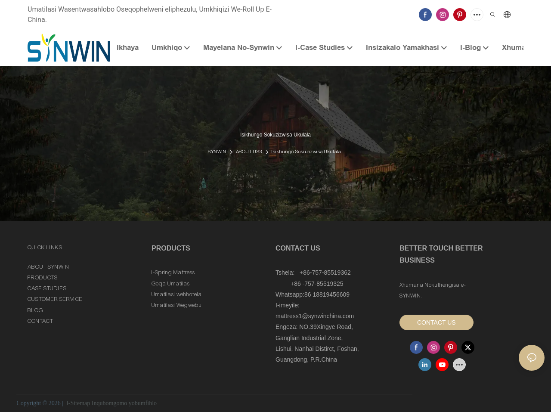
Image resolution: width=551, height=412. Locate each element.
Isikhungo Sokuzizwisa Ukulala (306, 152)
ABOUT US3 (249, 152)
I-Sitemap (78, 403)
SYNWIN (217, 152)
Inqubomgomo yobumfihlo (124, 403)
